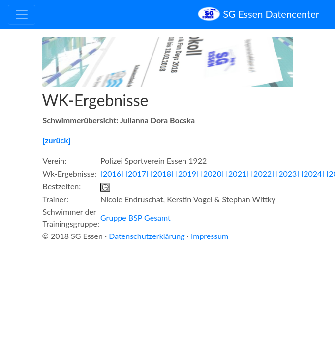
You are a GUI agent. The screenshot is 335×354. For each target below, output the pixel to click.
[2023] (287, 173)
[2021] (237, 173)
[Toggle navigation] (21, 15)
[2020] (212, 173)
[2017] (137, 173)
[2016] (111, 173)
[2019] (187, 173)
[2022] (262, 173)
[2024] (312, 173)
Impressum (209, 235)
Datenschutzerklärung (146, 235)
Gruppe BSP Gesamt (135, 217)
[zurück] (57, 140)
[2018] (162, 173)
